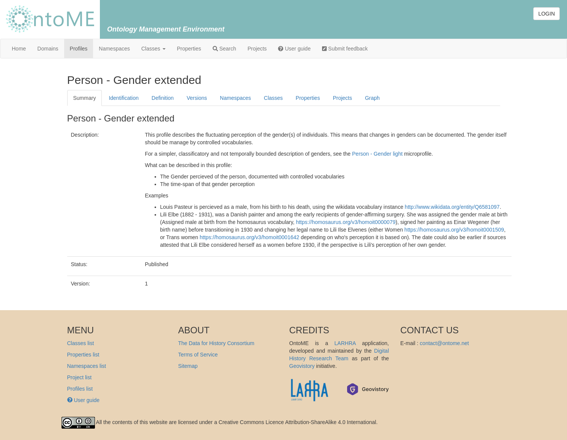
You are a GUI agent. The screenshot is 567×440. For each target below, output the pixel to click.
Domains (47, 49)
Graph (372, 98)
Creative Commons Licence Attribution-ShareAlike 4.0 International (297, 422)
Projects (257, 49)
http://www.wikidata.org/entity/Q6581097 (452, 207)
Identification (124, 98)
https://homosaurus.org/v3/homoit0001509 (454, 230)
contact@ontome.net (444, 343)
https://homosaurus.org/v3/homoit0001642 (249, 237)
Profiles (79, 49)
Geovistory (302, 366)
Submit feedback (345, 49)
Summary (84, 98)
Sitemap (187, 366)
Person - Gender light (377, 154)
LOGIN (546, 14)
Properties (189, 49)
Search (224, 49)
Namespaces (114, 49)
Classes (153, 49)
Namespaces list (86, 366)
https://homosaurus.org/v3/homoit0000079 (345, 222)
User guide (294, 49)
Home (19, 49)
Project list (79, 377)
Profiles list (80, 389)
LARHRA (345, 343)
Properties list (83, 355)
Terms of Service (198, 355)
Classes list (80, 343)
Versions (196, 98)
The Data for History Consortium (216, 343)
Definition (163, 98)
